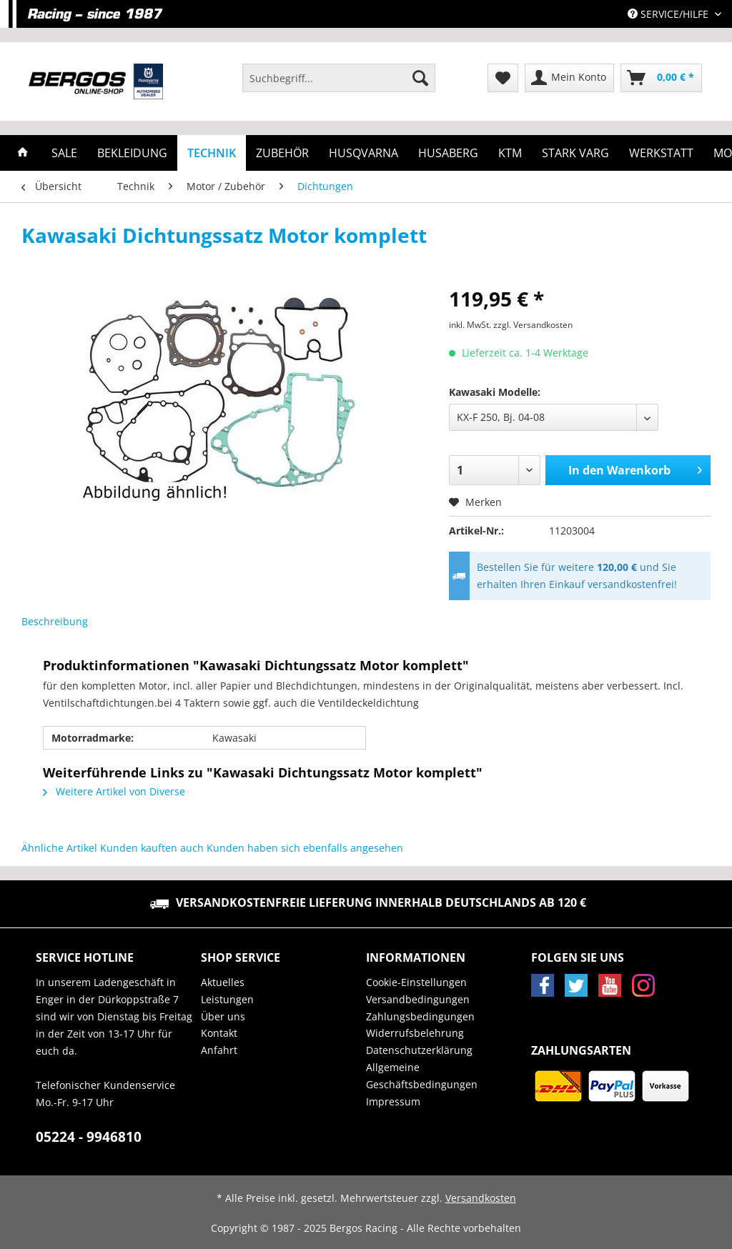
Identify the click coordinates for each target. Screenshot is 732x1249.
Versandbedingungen (418, 999)
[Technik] (211, 153)
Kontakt (219, 1033)
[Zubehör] (282, 153)
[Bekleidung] (132, 153)
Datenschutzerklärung (419, 1050)
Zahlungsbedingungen (420, 1016)
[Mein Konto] (569, 78)
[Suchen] (420, 78)
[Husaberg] (448, 153)
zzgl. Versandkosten (533, 325)
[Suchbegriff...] (338, 78)
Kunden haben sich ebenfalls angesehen (305, 848)
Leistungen (227, 999)
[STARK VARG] (575, 153)
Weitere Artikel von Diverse (114, 791)
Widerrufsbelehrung (415, 1033)
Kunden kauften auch (152, 848)
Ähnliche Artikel (59, 848)
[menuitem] (338, 85)
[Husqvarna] (363, 153)
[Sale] (64, 153)
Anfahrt (219, 1050)
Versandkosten (480, 1198)
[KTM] (510, 153)
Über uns (223, 1016)
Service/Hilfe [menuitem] (669, 14)
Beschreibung (54, 621)
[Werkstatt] (661, 153)
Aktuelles (222, 982)
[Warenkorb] (661, 78)
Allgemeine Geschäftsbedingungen (422, 1075)
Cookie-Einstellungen (416, 982)
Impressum (393, 1101)
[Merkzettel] (503, 78)
